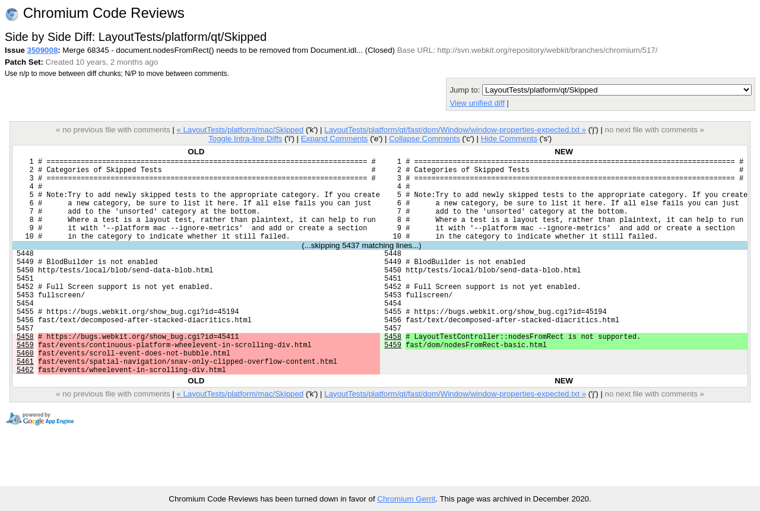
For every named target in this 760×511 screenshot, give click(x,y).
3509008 (42, 50)
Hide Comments (509, 138)
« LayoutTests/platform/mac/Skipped (239, 129)
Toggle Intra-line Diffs (245, 138)
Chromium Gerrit (406, 498)
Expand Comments (334, 138)
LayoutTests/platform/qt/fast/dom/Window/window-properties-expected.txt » (455, 129)
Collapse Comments (424, 138)
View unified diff (476, 103)
